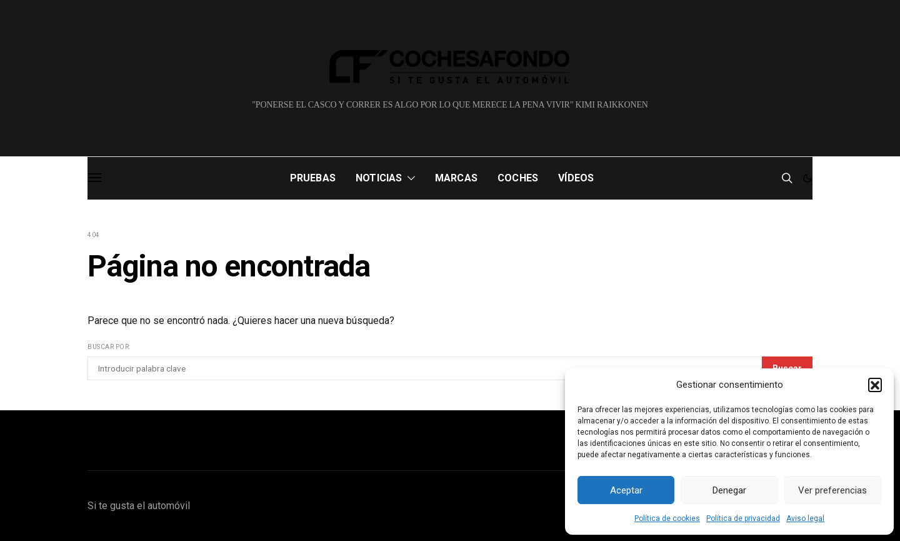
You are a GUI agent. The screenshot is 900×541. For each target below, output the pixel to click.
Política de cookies (667, 518)
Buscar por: (109, 346)
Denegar (729, 490)
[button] (875, 384)
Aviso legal (805, 518)
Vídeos (576, 178)
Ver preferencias (832, 490)
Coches (518, 178)
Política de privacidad (743, 518)
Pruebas (313, 178)
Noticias (379, 178)
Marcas (456, 178)
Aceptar (626, 490)
